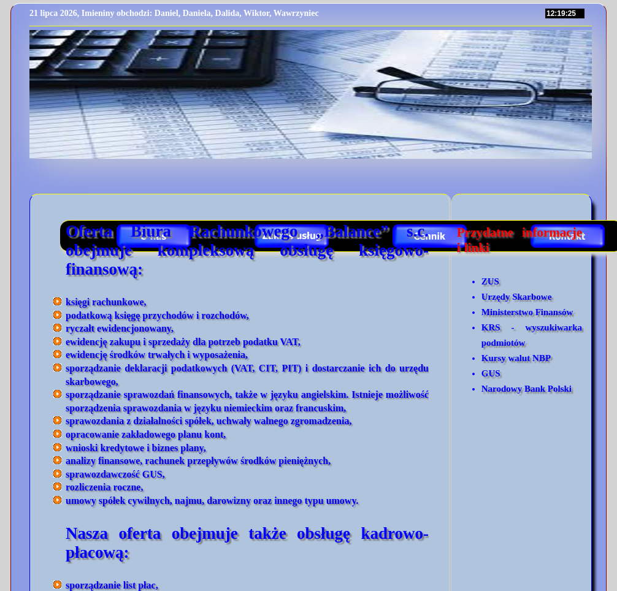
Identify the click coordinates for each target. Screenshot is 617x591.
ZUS (490, 281)
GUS (490, 373)
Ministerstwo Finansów (527, 312)
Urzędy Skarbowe (516, 297)
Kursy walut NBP (516, 358)
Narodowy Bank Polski (526, 389)
